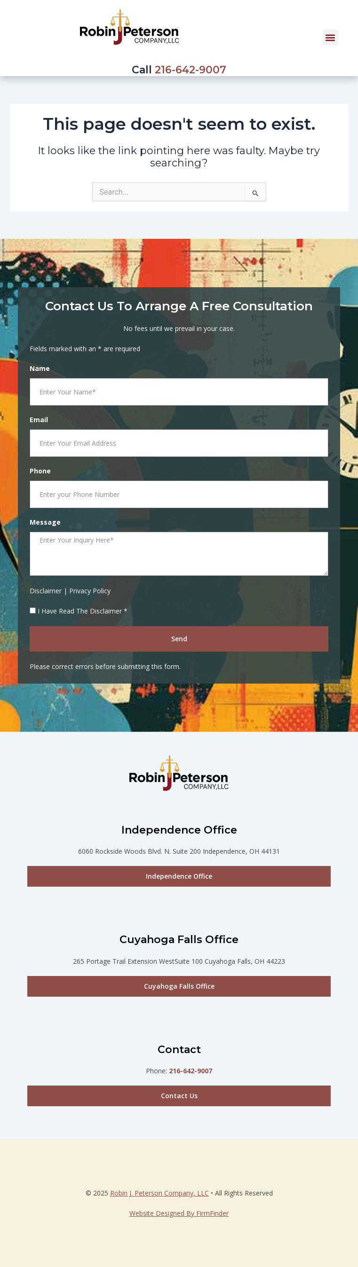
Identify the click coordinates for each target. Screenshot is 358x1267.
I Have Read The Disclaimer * (82, 610)
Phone (40, 470)
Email (39, 419)
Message (45, 522)
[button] (330, 37)
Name (40, 368)
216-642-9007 (190, 69)
